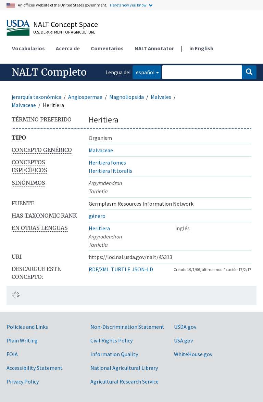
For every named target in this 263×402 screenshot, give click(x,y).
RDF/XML (99, 269)
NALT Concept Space (65, 24)
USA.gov (183, 340)
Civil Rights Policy (111, 340)
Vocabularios (28, 48)
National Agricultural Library (124, 367)
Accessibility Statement (35, 367)
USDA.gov (185, 326)
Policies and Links (27, 326)
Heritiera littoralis (110, 170)
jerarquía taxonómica (36, 96)
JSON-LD (142, 269)
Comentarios (107, 48)
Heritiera (99, 228)
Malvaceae (24, 105)
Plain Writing (22, 340)
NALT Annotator (154, 48)
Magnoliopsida (126, 96)
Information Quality (114, 354)
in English (201, 48)
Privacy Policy (23, 381)
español (144, 72)
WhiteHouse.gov (193, 354)
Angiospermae (85, 96)
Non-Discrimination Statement (127, 326)
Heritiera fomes (107, 162)
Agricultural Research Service (124, 381)
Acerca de (68, 48)
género (97, 215)
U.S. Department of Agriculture (64, 32)
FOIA (12, 354)
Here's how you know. (129, 5)
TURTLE (120, 269)
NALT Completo (49, 72)
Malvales (161, 96)
